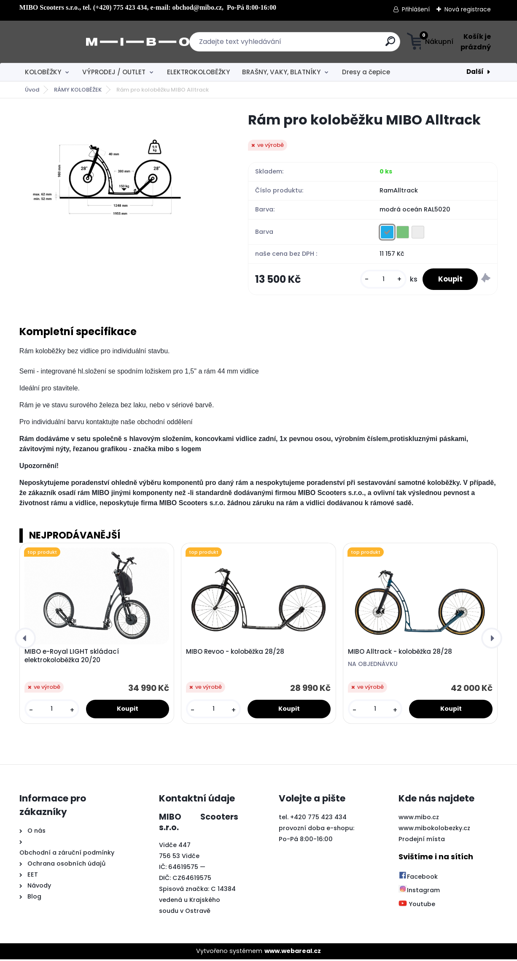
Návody (38, 887)
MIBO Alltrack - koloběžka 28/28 (400, 653)
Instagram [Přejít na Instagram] (419, 892)
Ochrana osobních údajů (66, 865)
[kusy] (379, 280)
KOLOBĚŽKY (43, 72)
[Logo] (71, 42)
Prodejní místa (422, 840)
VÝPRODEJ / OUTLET (113, 72)
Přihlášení (416, 9)
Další (475, 71)
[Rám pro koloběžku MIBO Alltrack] (120, 174)
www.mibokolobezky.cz (434, 830)
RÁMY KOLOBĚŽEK (78, 90)
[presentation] (25, 639)
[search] (342, 44)
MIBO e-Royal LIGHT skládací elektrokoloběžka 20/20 (71, 657)
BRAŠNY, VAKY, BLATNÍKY (281, 72)
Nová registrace (467, 9)
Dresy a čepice (366, 72)
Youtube (417, 905)
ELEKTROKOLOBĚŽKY (198, 72)
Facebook (418, 878)
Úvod (32, 90)
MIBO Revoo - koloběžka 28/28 (235, 653)
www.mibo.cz (419, 819)
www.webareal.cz (292, 952)
